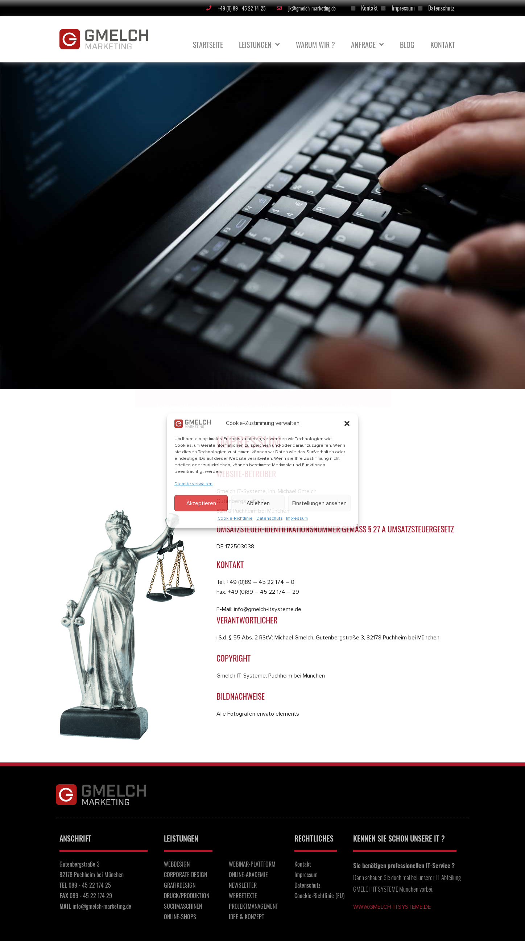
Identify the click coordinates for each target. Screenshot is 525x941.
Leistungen (259, 44)
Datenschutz (269, 518)
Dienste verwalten (193, 484)
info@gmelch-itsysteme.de (267, 609)
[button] (347, 423)
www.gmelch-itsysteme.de (392, 907)
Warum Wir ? (315, 44)
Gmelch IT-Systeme (241, 675)
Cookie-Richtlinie (235, 518)
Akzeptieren (201, 503)
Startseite (208, 44)
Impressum (297, 518)
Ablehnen (258, 503)
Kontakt (442, 44)
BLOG (407, 44)
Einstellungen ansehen (319, 503)
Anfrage (367, 44)
